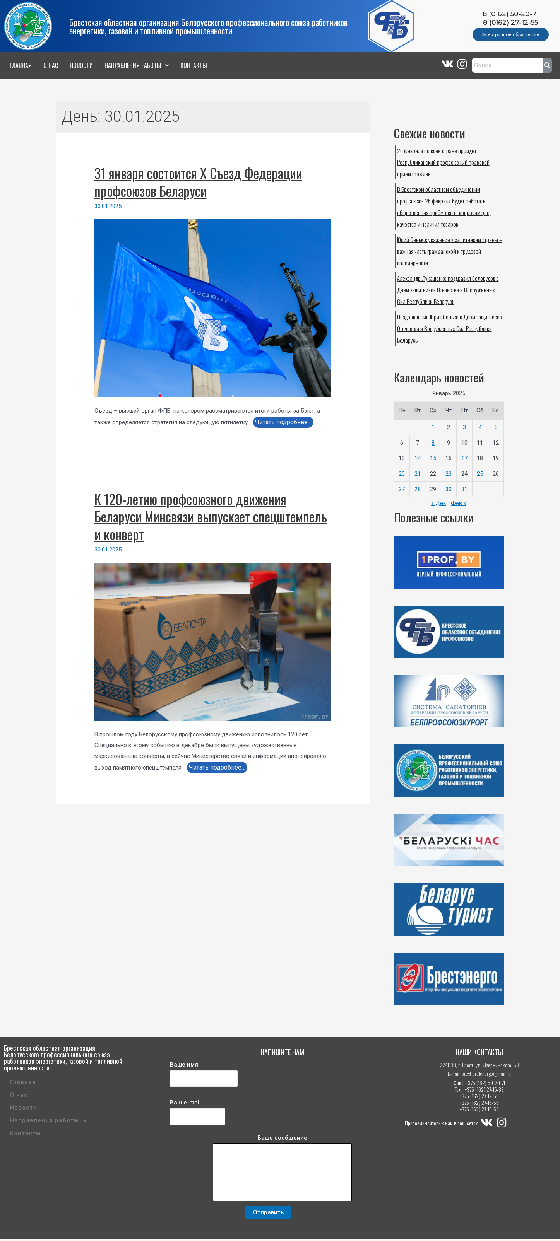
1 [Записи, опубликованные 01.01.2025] (433, 427)
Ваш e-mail (197, 1114)
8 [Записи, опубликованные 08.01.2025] (433, 442)
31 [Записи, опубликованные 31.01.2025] (464, 489)
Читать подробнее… (283, 422)
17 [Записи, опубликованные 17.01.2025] (464, 458)
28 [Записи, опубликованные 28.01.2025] (417, 489)
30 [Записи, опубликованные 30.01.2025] (448, 489)
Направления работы (136, 65)
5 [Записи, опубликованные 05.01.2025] (495, 427)
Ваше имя (204, 1076)
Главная (21, 65)
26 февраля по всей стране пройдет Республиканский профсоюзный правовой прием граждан (443, 162)
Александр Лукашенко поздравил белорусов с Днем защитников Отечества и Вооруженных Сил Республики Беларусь (448, 290)
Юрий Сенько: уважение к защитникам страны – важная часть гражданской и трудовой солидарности (449, 251)
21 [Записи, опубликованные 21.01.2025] (417, 473)
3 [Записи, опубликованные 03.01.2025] (464, 427)
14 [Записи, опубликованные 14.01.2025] (417, 458)
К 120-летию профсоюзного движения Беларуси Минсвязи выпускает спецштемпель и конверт (210, 516)
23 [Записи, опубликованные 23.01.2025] (448, 473)
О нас (50, 65)
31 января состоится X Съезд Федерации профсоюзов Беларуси (198, 182)
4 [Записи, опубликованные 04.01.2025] (479, 427)
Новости (81, 65)
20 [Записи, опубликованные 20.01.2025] (402, 473)
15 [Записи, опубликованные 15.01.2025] (433, 458)
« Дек (438, 503)
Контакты (193, 65)
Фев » (458, 503)
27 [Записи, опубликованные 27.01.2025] (402, 489)
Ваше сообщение (282, 1171)
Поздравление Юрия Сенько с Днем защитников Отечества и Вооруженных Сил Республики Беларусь (449, 328)
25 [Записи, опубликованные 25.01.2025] (480, 473)
